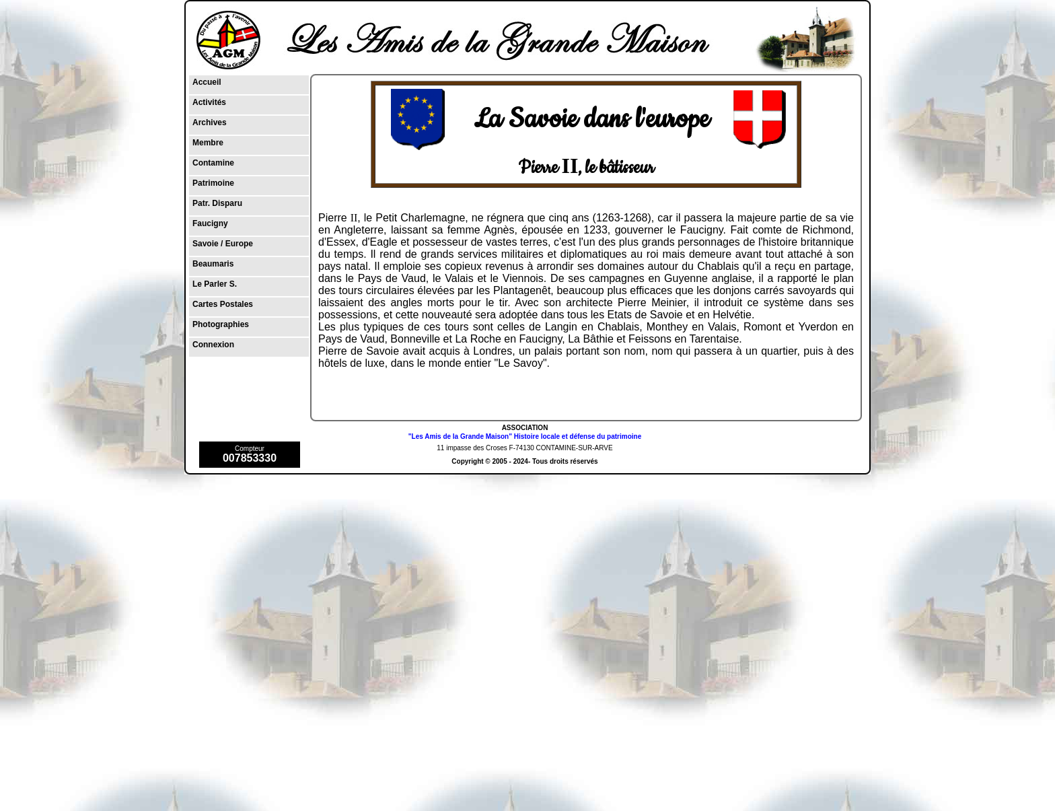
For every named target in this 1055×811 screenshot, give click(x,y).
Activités (209, 102)
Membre (207, 142)
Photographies (220, 324)
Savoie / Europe (222, 243)
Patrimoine (213, 183)
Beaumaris (212, 264)
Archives (209, 122)
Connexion (213, 344)
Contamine (213, 163)
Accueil (206, 82)
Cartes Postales (222, 304)
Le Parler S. (214, 284)
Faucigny (210, 223)
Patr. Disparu (217, 203)
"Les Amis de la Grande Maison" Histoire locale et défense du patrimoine (524, 436)
